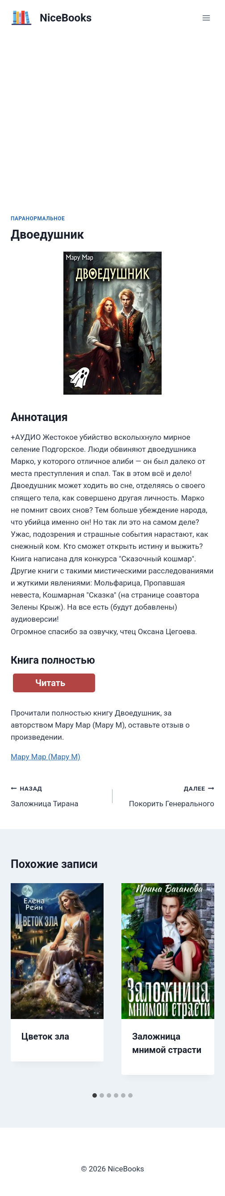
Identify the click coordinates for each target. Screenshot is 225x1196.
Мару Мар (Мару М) (45, 756)
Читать (50, 683)
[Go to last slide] (27, 985)
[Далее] (198, 985)
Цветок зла (45, 1036)
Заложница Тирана (58, 795)
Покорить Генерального (167, 795)
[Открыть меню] (206, 18)
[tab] (94, 1095)
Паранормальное (38, 218)
